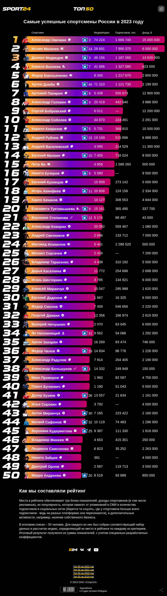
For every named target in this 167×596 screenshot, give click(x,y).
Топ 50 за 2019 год (83, 576)
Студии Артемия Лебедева (94, 591)
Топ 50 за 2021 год (83, 569)
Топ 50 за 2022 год (83, 566)
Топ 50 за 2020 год (83, 573)
